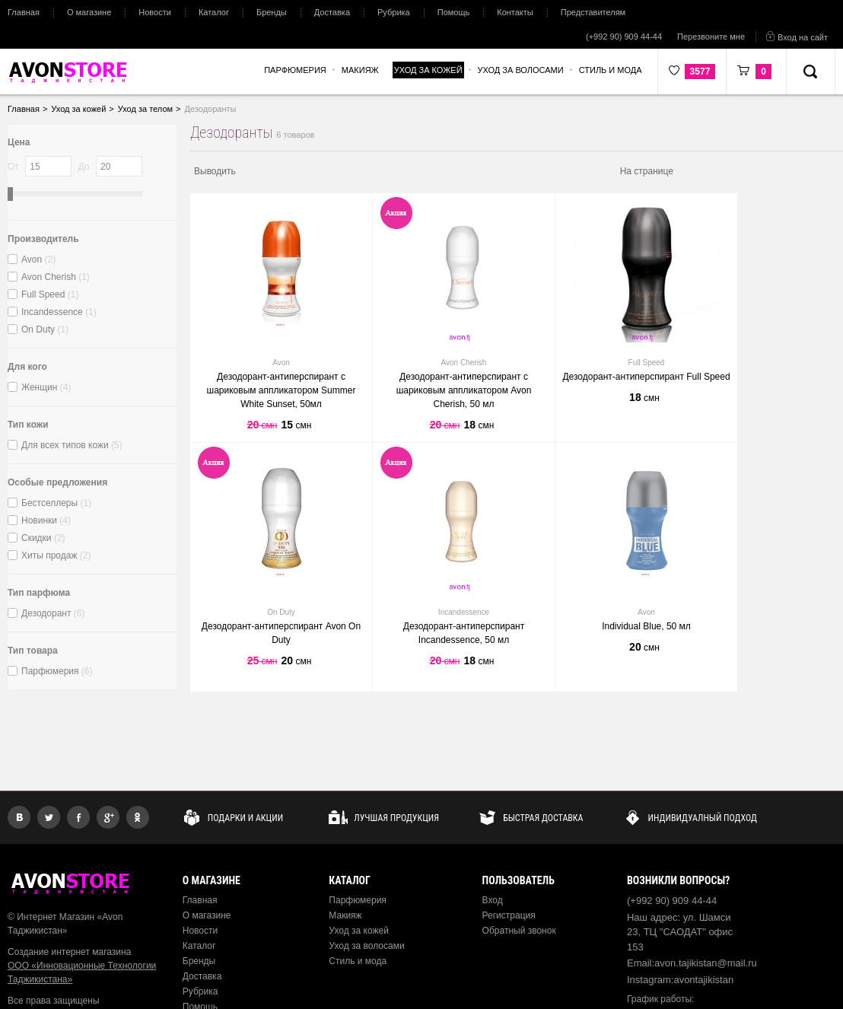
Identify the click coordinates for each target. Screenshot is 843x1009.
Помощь (453, 12)
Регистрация (509, 915)
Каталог (214, 12)
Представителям (593, 12)
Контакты (515, 12)
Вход (492, 900)
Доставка (332, 12)
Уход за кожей (359, 930)
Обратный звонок (519, 930)
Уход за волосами (366, 946)
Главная (24, 12)
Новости (154, 12)
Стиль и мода (358, 961)
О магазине (89, 12)
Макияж (345, 915)
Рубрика (393, 12)
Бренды (271, 12)
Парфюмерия (358, 900)
